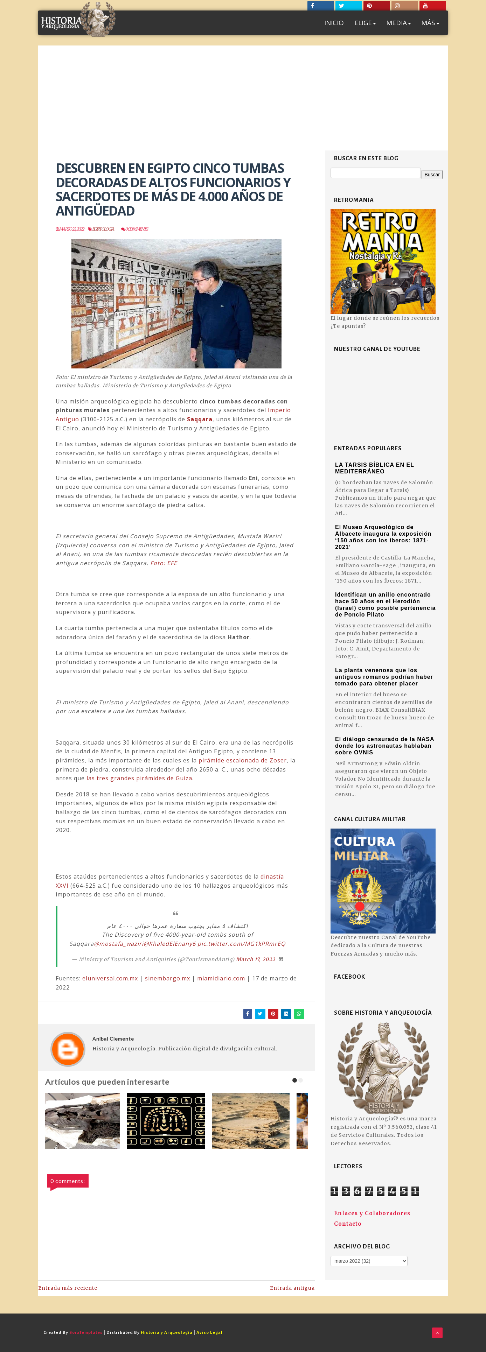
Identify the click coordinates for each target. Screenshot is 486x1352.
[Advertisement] (243, 98)
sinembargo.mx (167, 978)
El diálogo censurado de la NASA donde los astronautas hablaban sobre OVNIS (384, 745)
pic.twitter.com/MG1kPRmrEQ (241, 944)
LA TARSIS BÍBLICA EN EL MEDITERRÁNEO (374, 468)
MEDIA (398, 22)
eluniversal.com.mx (110, 978)
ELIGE (365, 22)
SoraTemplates (86, 1332)
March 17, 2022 (255, 959)
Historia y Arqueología (167, 1332)
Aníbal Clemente (113, 1039)
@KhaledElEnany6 (170, 944)
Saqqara (200, 419)
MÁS (430, 22)
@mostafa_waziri (119, 944)
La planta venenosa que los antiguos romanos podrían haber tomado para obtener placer (384, 676)
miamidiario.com (221, 978)
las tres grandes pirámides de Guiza (139, 778)
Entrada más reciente (67, 1288)
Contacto (348, 1223)
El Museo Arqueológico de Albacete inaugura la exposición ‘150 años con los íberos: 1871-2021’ (383, 537)
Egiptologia (103, 229)
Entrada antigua (292, 1288)
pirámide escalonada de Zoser (243, 760)
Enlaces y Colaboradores (372, 1213)
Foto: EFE (163, 563)
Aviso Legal (209, 1332)
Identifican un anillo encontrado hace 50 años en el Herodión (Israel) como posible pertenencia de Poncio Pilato (385, 605)
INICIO (334, 22)
